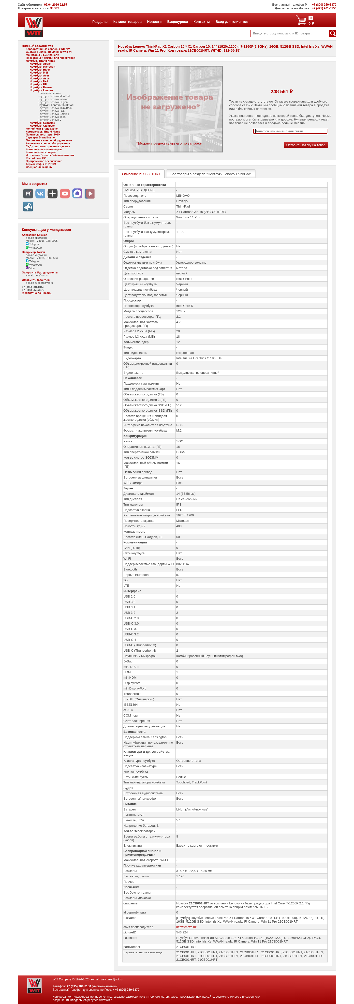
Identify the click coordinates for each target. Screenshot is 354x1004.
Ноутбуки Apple (40, 63)
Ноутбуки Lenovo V (49, 119)
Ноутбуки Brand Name (40, 60)
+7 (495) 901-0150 (33, 286)
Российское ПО (36, 158)
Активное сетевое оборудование (48, 143)
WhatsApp (34, 247)
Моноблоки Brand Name (42, 128)
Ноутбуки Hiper (40, 69)
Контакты (201, 22)
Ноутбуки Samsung (42, 122)
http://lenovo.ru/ (186, 927)
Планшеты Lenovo (49, 93)
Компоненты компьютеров (44, 149)
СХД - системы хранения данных (48, 146)
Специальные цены (39, 166)
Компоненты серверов (41, 152)
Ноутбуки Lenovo (41, 90)
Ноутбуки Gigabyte (42, 125)
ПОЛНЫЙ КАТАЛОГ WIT (37, 46)
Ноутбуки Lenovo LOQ (51, 110)
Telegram (33, 244)
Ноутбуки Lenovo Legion (53, 102)
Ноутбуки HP (38, 84)
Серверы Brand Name (40, 137)
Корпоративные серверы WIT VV (48, 48)
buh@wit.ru (41, 275)
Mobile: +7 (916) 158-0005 (42, 240)
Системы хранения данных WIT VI (49, 51)
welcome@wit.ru (111, 979)
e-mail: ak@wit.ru (36, 237)
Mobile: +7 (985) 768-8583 (42, 257)
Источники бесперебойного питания (50, 155)
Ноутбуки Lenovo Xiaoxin (53, 99)
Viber (31, 268)
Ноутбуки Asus (40, 78)
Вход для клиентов (232, 22)
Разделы (99, 22)
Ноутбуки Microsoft (42, 66)
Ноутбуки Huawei (41, 87)
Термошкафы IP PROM (41, 164)
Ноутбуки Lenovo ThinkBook (55, 107)
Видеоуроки (177, 22)
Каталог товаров (127, 22)
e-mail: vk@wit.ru (36, 255)
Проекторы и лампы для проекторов (50, 57)
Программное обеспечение (44, 161)
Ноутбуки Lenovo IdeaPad (54, 96)
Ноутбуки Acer (39, 75)
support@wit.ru (44, 282)
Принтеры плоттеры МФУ (43, 134)
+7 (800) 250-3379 (33, 289)
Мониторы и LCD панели (42, 54)
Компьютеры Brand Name (43, 131)
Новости (154, 22)
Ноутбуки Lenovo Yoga (52, 116)
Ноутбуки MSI (39, 72)
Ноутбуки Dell (39, 81)
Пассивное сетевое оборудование (49, 140)
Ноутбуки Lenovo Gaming (53, 113)
